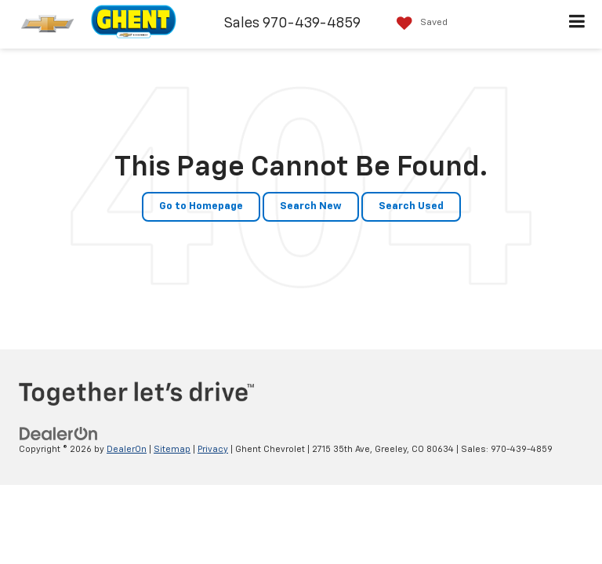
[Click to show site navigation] (577, 24)
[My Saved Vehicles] (418, 23)
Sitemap (172, 449)
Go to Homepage (201, 206)
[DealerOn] (59, 433)
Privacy (213, 449)
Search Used (411, 206)
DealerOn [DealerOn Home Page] (127, 449)
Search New (311, 206)
